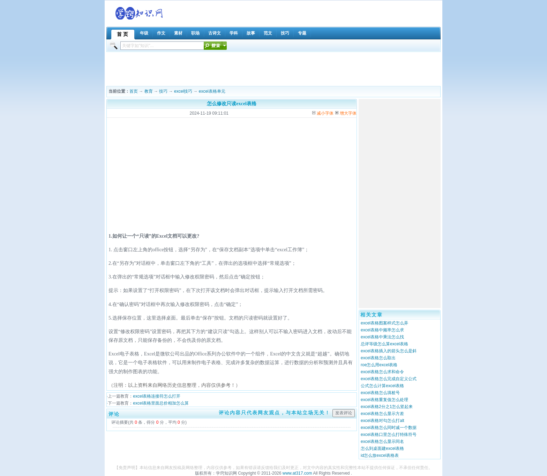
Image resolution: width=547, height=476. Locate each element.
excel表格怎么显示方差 (382, 413)
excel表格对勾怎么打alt (382, 420)
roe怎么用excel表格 (379, 364)
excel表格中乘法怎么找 (382, 337)
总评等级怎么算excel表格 (384, 343)
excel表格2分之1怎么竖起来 (387, 406)
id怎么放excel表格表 (380, 455)
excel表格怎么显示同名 (382, 441)
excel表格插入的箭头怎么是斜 (389, 350)
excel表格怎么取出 (378, 357)
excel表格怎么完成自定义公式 (389, 378)
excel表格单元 (212, 91)
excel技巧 (183, 91)
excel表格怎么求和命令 (382, 371)
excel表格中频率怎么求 (382, 330)
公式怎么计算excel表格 (382, 385)
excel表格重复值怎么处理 (384, 399)
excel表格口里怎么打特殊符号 (389, 434)
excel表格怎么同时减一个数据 (389, 427)
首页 (133, 91)
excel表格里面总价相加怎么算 (161, 403)
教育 (148, 91)
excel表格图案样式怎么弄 (384, 323)
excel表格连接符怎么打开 (156, 396)
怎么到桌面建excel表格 (382, 448)
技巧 (163, 91)
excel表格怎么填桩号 (380, 392)
